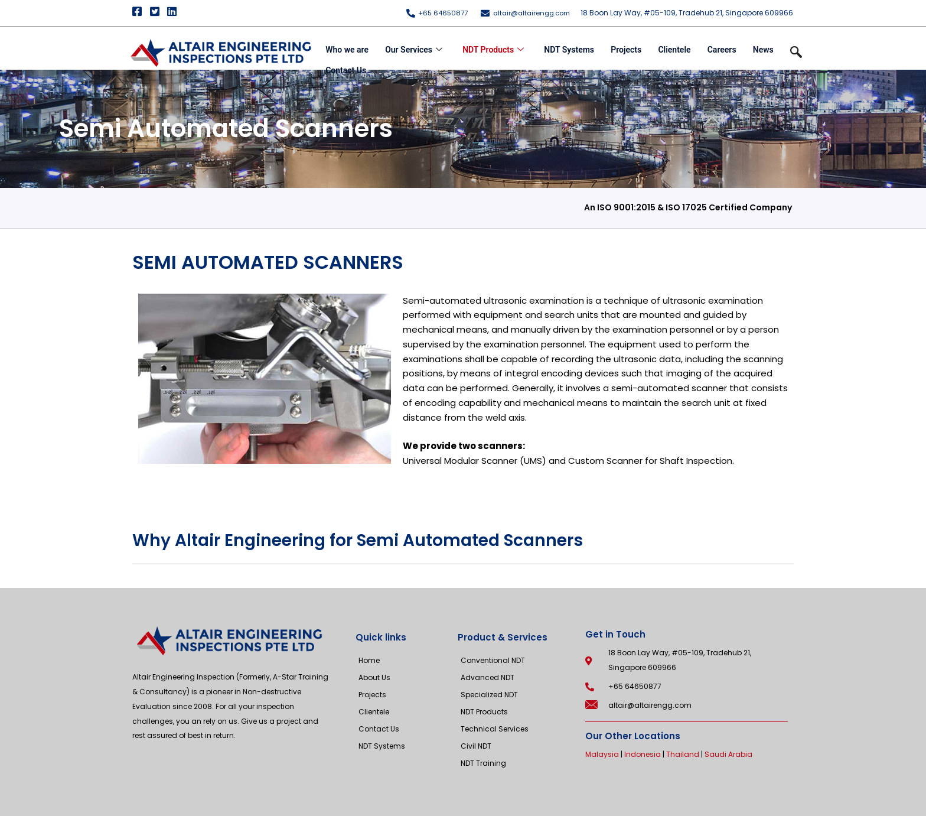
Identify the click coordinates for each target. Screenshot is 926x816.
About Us (374, 677)
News (765, 46)
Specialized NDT (489, 695)
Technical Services (495, 729)
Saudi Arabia (728, 754)
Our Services (412, 47)
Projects (626, 46)
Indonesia (642, 754)
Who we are (345, 46)
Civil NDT (476, 746)
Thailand (682, 754)
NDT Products (492, 47)
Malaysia (602, 754)
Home (369, 660)
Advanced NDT (487, 677)
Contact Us (344, 61)
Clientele (675, 46)
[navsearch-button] (796, 53)
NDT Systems (569, 46)
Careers (723, 46)
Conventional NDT (493, 660)
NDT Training (483, 763)
